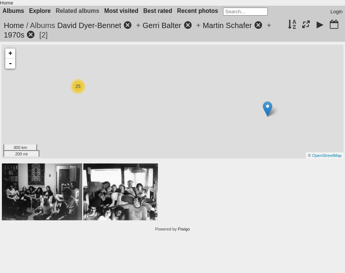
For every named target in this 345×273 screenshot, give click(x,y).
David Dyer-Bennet (89, 25)
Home (6, 3)
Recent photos (197, 11)
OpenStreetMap (327, 155)
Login (337, 11)
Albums (13, 11)
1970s (14, 35)
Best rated (157, 11)
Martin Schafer (227, 25)
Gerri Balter (162, 25)
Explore (40, 11)
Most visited (121, 11)
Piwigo (184, 229)
